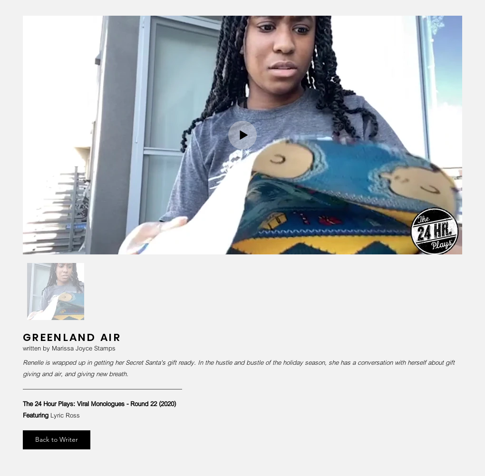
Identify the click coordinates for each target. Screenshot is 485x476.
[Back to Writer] (56, 439)
